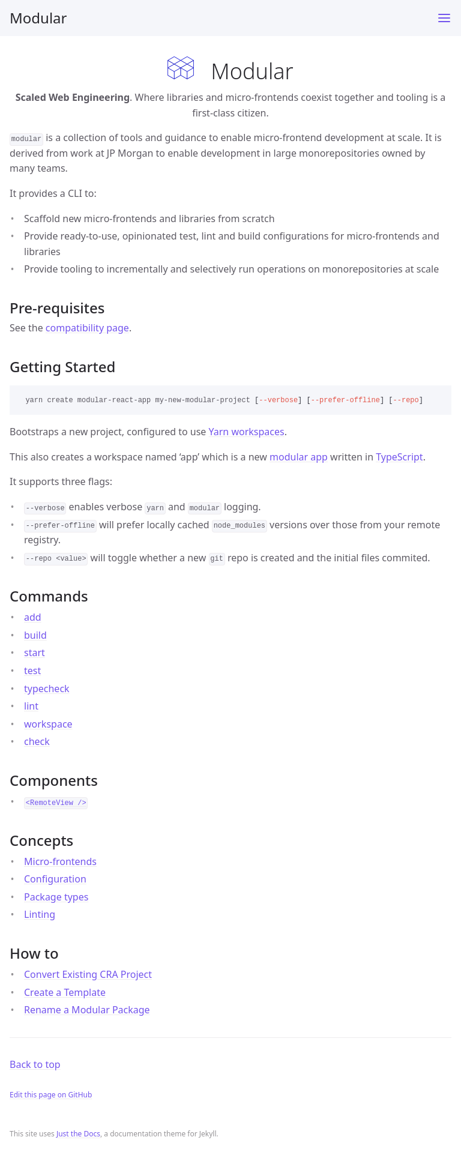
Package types (56, 896)
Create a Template (65, 992)
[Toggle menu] (444, 18)
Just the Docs (78, 1134)
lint (31, 706)
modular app (299, 456)
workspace (48, 724)
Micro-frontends (60, 861)
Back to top (35, 1064)
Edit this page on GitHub (51, 1095)
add (32, 617)
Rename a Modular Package (87, 1009)
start (34, 652)
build (35, 635)
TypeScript (399, 456)
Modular (38, 18)
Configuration (55, 878)
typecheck (47, 688)
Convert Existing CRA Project (88, 974)
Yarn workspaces (247, 431)
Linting (39, 914)
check (37, 741)
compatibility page (87, 327)
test (32, 670)
